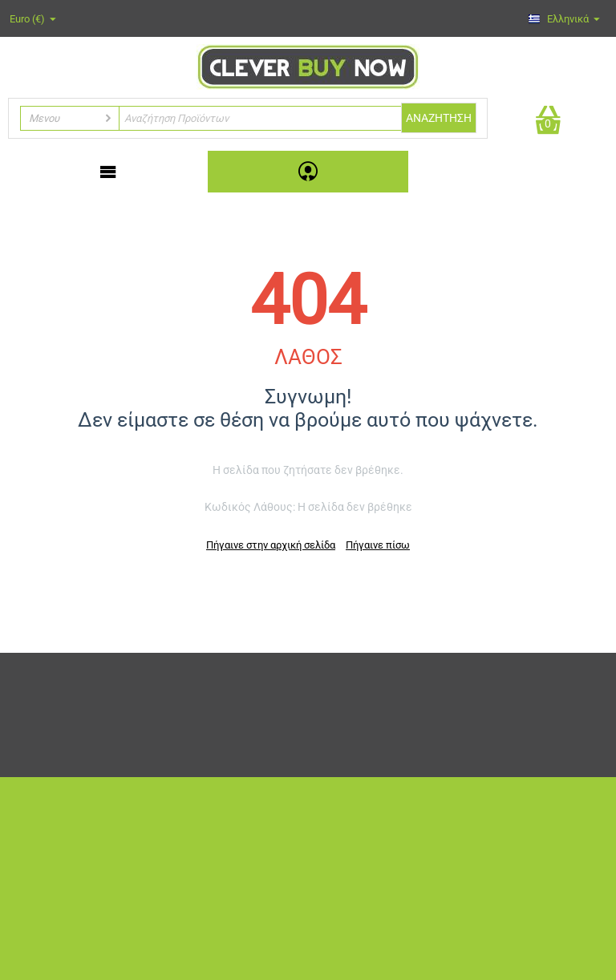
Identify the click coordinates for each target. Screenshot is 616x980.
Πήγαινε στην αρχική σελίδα (270, 545)
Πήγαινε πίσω (378, 545)
